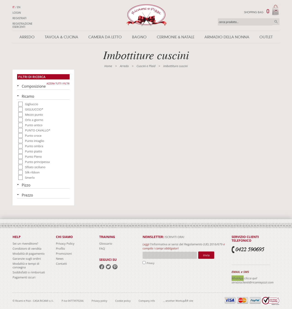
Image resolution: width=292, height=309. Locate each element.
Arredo (27, 37)
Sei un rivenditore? (25, 243)
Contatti (61, 264)
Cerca (276, 21)
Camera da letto (105, 37)
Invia (206, 255)
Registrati (19, 18)
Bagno (139, 37)
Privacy (150, 263)
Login (17, 12)
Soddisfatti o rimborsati (29, 272)
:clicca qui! (250, 278)
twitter (108, 266)
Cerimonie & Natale (175, 37)
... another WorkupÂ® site (178, 300)
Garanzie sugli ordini (27, 259)
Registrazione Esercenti (22, 25)
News (59, 259)
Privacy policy (99, 300)
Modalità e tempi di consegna (26, 265)
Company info (147, 300)
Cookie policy (122, 300)
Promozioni (64, 253)
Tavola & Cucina (61, 37)
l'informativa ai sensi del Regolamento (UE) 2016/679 (186, 244)
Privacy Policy (65, 243)
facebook (101, 266)
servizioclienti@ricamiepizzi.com (253, 282)
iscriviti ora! (174, 237)
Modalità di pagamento (28, 253)
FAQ (102, 248)
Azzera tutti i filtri (58, 83)
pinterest (114, 266)
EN (18, 7)
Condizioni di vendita (27, 248)
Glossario (105, 243)
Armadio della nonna (226, 37)
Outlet (266, 37)
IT (14, 7)
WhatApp (238, 278)
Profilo (60, 248)
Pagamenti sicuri (24, 277)
